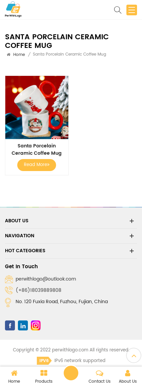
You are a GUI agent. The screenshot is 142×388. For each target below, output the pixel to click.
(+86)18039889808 (38, 290)
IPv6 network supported (71, 360)
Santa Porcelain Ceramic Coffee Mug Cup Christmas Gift (37, 149)
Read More (36, 164)
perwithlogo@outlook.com (46, 279)
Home (19, 55)
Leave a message (71, 373)
